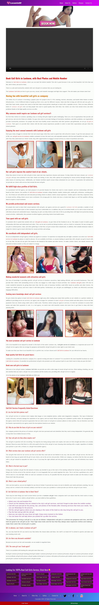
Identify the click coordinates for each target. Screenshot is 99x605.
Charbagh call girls (26, 585)
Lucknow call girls (17, 106)
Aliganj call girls (10, 583)
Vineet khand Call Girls (86, 581)
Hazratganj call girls (41, 580)
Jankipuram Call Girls (56, 574)
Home (61, 3)
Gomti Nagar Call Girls (41, 577)
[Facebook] (74, 595)
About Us (67, 3)
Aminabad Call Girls (26, 578)
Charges (81, 3)
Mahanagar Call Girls (56, 580)
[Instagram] (81, 595)
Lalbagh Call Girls (55, 577)
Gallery (75, 3)
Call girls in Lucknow (41, 222)
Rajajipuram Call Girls (71, 578)
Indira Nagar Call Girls (41, 583)
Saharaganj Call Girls (71, 585)
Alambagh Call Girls (11, 580)
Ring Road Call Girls (71, 581)
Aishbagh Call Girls (11, 577)
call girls (61, 300)
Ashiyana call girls (25, 581)
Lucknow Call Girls (14, 91)
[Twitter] (65, 595)
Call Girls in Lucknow (19, 82)
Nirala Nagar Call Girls (56, 583)
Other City (35, 595)
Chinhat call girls (40, 574)
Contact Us (89, 3)
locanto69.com (60, 599)
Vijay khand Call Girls (86, 578)
